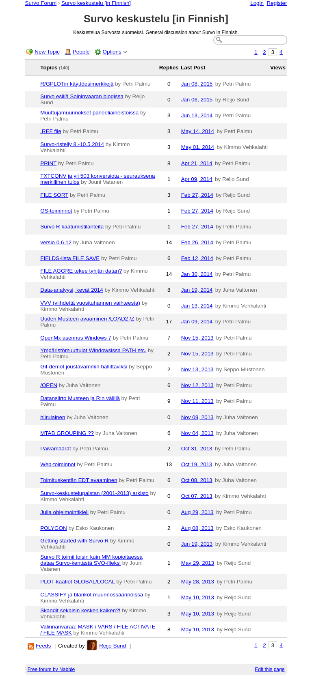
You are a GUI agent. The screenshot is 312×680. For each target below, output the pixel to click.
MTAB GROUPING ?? (67, 433)
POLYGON (53, 528)
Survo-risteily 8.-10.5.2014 (72, 144)
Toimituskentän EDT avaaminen (78, 480)
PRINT (48, 163)
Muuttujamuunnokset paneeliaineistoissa (89, 113)
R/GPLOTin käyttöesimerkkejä (76, 84)
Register (277, 3)
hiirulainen (52, 417)
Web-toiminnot (57, 464)
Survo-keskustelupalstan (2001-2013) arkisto (94, 493)
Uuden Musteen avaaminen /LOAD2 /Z (87, 319)
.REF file (50, 131)
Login (257, 3)
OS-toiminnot (56, 211)
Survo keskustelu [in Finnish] (96, 3)
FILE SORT (54, 195)
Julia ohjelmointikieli (64, 512)
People (81, 52)
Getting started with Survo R (74, 541)
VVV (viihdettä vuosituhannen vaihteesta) (90, 303)
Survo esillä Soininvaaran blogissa (82, 96)
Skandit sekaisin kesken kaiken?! (80, 610)
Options (111, 52)
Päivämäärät (55, 448)
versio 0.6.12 (56, 242)
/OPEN (48, 385)
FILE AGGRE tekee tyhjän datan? (81, 271)
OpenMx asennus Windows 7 (75, 338)
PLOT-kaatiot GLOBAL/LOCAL (77, 582)
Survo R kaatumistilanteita (72, 227)
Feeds (43, 646)
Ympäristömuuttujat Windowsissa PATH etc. (93, 350)
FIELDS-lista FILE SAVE (70, 258)
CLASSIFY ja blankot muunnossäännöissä (91, 595)
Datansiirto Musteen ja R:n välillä (80, 398)
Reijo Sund (112, 646)
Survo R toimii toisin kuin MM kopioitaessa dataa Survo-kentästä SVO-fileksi (91, 560)
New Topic (47, 52)
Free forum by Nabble (51, 669)
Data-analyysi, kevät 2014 (71, 290)
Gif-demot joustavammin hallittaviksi (83, 367)
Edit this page (269, 669)
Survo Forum (40, 3)
